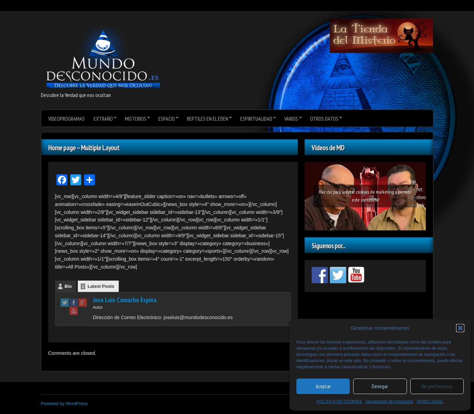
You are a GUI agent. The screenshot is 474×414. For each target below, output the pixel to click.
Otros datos (324, 118)
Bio (68, 286)
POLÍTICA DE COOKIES (339, 401)
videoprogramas (66, 118)
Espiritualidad (256, 118)
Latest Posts (100, 286)
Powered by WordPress (64, 403)
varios (291, 118)
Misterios (135, 118)
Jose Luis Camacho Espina (125, 300)
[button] (460, 328)
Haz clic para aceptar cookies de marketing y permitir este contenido (365, 196)
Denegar (380, 386)
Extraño (103, 118)
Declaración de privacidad (389, 401)
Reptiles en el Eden (207, 118)
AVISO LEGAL (430, 401)
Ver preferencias (436, 386)
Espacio (166, 118)
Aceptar (323, 386)
